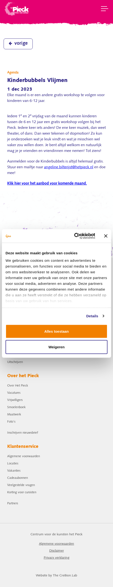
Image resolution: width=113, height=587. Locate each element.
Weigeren (56, 347)
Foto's (11, 421)
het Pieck (17, 8)
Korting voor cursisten (21, 492)
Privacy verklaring (56, 558)
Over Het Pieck (17, 385)
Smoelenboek (16, 407)
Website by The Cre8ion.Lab (56, 575)
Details (92, 316)
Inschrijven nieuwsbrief (22, 432)
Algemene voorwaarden (23, 456)
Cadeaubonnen (17, 478)
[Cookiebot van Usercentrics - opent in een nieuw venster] (74, 236)
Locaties (12, 463)
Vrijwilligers (15, 400)
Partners (12, 503)
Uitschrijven (15, 362)
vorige (18, 43)
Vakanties (13, 470)
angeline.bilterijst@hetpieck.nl (68, 167)
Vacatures (13, 392)
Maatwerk (14, 414)
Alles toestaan (56, 331)
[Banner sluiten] (105, 235)
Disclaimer (56, 551)
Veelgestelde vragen (21, 485)
